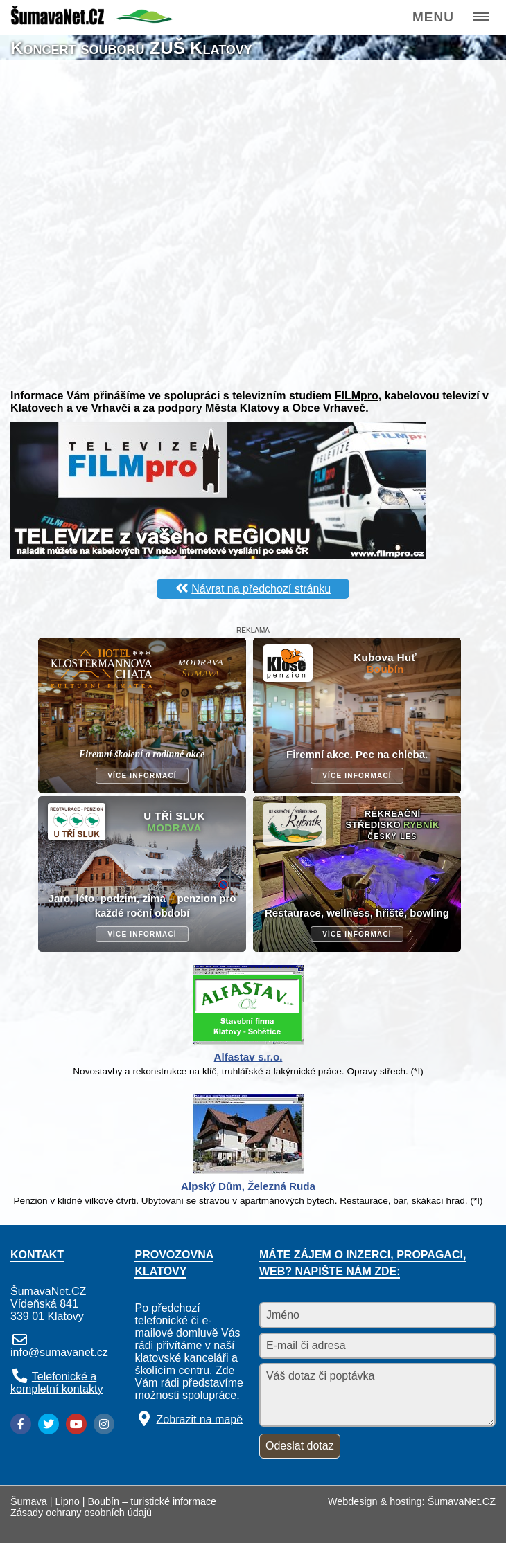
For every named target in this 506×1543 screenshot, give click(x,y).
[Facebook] (20, 1424)
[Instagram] (104, 1424)
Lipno (67, 1501)
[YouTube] (76, 1424)
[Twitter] (48, 1424)
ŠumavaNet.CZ (462, 1501)
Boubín (104, 1501)
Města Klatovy (242, 408)
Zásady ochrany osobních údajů (81, 1512)
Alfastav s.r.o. (248, 1057)
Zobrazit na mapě (200, 1419)
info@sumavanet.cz (59, 1352)
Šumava (28, 1501)
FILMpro (356, 395)
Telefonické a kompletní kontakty (56, 1383)
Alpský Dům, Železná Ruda (248, 1186)
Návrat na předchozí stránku (261, 589)
